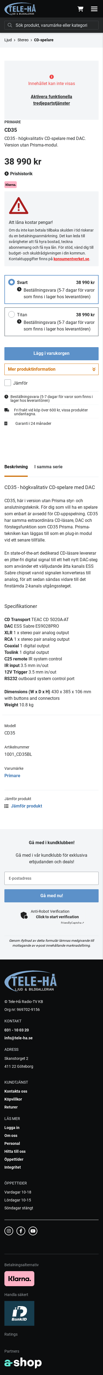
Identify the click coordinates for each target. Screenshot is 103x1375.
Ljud (8, 40)
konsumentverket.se (71, 259)
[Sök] (51, 25)
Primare (12, 775)
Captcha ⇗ (72, 922)
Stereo (23, 40)
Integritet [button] (12, 1167)
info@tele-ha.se (18, 1038)
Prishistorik (18, 173)
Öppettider (13, 1159)
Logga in (12, 1127)
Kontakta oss (15, 1091)
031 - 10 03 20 (16, 1030)
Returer (11, 1107)
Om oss (10, 1135)
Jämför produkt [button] (23, 806)
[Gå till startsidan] (20, 9)
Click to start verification (57, 917)
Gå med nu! (51, 895)
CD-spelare (44, 40)
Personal (12, 1143)
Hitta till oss (15, 1151)
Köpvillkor (13, 1099)
